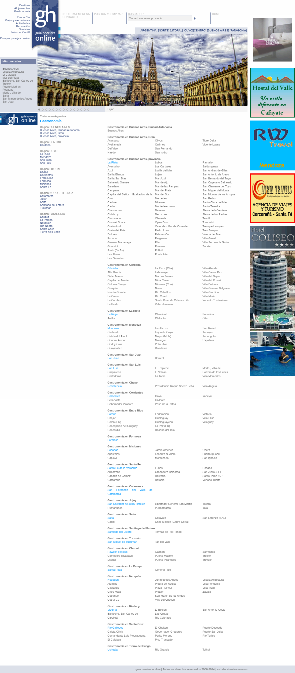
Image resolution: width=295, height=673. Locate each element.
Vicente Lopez (211, 144)
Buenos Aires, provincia (54, 136)
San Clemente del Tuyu (216, 186)
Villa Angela (209, 386)
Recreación (23, 26)
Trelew (6, 83)
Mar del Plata (10, 77)
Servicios (24, 29)
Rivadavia (161, 348)
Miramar (160, 202)
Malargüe (160, 340)
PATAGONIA (238, 30)
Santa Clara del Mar (214, 202)
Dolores (112, 234)
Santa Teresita (211, 206)
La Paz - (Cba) (164, 268)
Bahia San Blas (117, 178)
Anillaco (112, 318)
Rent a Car (23, 17)
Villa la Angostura (13, 71)
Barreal (159, 358)
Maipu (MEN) (163, 336)
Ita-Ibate (160, 400)
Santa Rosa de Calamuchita (172, 300)
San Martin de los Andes (17, 98)
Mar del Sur (162, 194)
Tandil (206, 218)
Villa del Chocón (165, 599)
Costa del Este (117, 230)
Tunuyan (207, 332)
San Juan (8, 101)
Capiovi (112, 457)
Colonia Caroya (117, 284)
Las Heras (161, 328)
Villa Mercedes (211, 376)
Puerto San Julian (213, 631)
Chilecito (160, 318)
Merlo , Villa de (11, 92)
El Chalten (161, 627)
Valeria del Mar (211, 234)
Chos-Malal (115, 591)
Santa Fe (45, 186)
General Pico (163, 569)
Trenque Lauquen (213, 226)
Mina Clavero (163, 280)
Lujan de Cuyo (164, 332)
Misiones (45, 183)
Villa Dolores (210, 284)
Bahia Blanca (116, 174)
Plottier (159, 591)
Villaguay (208, 421)
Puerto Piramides (165, 559)
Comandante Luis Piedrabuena (127, 635)
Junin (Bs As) (116, 250)
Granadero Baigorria (167, 471)
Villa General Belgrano (216, 288)
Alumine (113, 583)
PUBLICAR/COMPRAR (108, 13)
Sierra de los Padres (215, 214)
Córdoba (45, 144)
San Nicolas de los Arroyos (218, 194)
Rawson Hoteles (118, 551)
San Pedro (209, 198)
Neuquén (45, 222)
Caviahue (113, 587)
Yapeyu (207, 396)
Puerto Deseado (212, 627)
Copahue (113, 595)
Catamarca (47, 195)
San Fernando (163, 148)
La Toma (160, 376)
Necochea (161, 214)
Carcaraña (114, 479)
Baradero (113, 186)
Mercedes (161, 198)
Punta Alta (161, 254)
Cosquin (113, 288)
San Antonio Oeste (214, 609)
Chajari (112, 417)
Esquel (112, 559)
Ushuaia (113, 649)
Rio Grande (162, 649)
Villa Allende (210, 268)
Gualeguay (161, 417)
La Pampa (46, 219)
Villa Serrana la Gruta (215, 242)
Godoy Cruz (115, 344)
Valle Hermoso (164, 304)
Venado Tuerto (211, 479)
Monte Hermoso (164, 206)
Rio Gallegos (115, 627)
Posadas (7, 89)
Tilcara (206, 503)
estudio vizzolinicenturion (232, 669)
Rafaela (159, 479)
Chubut (44, 216)
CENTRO (199, 30)
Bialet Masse (115, 276)
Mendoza (45, 156)
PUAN (159, 250)
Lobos (158, 162)
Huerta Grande (117, 292)
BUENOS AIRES (218, 30)
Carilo (111, 206)
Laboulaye (161, 272)
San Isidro (161, 152)
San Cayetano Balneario (217, 182)
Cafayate (160, 517)
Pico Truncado (163, 639)
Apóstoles (114, 453)
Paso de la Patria (165, 404)
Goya (158, 396)
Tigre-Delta (209, 140)
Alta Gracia (114, 272)
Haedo (112, 152)
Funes (159, 467)
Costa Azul (114, 226)
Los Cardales (163, 166)
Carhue (112, 202)
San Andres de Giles (215, 170)
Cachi (111, 521)
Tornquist (208, 222)
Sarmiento (208, 551)
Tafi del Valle (162, 541)
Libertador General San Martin (173, 503)
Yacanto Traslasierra (215, 300)
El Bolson (160, 609)
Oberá (206, 449)
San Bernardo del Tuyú (216, 178)
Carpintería (114, 372)
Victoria (207, 413)
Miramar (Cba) (164, 284)
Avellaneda (114, 144)
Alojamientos (22, 8)
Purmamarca (163, 507)
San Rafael (209, 328)
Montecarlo (161, 457)
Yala (205, 507)
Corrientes (46, 174)
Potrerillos (161, 344)
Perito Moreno (163, 635)
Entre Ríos (46, 177)
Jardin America (164, 449)
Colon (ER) (114, 421)
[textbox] (160, 18)
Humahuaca (115, 507)
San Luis (45, 162)
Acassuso (114, 140)
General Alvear (117, 340)
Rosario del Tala (165, 429)
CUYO (188, 30)
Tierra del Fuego (50, 231)
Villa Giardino (210, 292)
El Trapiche (162, 368)
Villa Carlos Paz (212, 272)
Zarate (206, 246)
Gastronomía (22, 11)
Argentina (60, 116)
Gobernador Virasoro (120, 404)
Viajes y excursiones (17, 20)
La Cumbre (114, 300)
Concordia (114, 429)
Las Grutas (161, 613)
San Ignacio (209, 457)
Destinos (24, 5)
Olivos (159, 140)
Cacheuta (113, 332)
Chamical (160, 314)
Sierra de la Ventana (215, 210)
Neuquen (113, 579)
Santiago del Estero (52, 204)
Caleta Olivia (115, 631)
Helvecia (160, 475)
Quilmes (160, 144)
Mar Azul (160, 178)
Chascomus (115, 210)
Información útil (20, 32)
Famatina (208, 314)
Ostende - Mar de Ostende (171, 226)
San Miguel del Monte (215, 190)
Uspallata (208, 340)
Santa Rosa (115, 569)
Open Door (161, 222)
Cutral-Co (113, 599)
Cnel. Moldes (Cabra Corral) (172, 521)
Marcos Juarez (164, 276)
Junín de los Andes (166, 579)
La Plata (113, 162)
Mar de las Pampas (167, 186)
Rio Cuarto (161, 296)
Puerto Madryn (11, 86)
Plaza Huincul (163, 587)
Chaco (44, 171)
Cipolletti (113, 617)
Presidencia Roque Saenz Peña (174, 386)
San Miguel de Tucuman (122, 541)
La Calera (114, 296)
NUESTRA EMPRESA (76, 13)
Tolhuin (206, 649)
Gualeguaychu (164, 421)
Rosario (207, 467)
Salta (5, 95)
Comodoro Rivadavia (120, 555)
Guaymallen (115, 348)
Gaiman (160, 551)
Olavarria (160, 218)
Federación (162, 413)
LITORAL (176, 30)
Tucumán (45, 207)
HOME (216, 13)
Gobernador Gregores (168, 631)
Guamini (113, 246)
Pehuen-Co (162, 234)
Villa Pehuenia (211, 583)
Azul (110, 170)
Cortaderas (114, 376)
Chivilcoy (113, 214)
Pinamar (160, 246)
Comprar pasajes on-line (15, 38)
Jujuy (43, 198)
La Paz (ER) (162, 425)
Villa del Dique (211, 276)
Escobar (113, 238)
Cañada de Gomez (119, 475)
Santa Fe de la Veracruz (122, 467)
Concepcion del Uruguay (123, 425)
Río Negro (46, 225)
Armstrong (114, 471)
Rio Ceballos (162, 292)
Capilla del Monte (118, 280)
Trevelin (207, 559)
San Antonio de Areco (215, 174)
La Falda (113, 304)
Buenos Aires (10, 68)
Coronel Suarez (117, 222)
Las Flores (114, 254)
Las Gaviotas (116, 258)
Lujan (158, 174)
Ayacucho (114, 166)
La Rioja (45, 153)
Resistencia (115, 386)
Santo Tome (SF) (212, 475)
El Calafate (9, 74)
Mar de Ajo (161, 182)
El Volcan (160, 372)
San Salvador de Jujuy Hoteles (126, 503)
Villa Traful (208, 587)
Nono (158, 288)
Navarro (160, 210)
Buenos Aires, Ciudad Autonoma (60, 130)
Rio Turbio (208, 635)
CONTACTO (70, 16)
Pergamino (161, 238)
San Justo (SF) (211, 471)
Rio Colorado (163, 617)
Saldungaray (210, 166)
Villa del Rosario (212, 280)
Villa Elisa (208, 417)
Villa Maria (208, 296)
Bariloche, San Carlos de (17, 80)
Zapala (206, 591)
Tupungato (209, 336)
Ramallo (207, 162)
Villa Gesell (209, 238)
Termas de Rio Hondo (168, 531)
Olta (205, 318)
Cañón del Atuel (117, 336)
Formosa (45, 180)
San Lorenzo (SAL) (214, 517)
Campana (114, 190)
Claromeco (114, 218)
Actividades (23, 23)
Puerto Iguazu (211, 453)
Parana (112, 413)
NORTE (163, 30)
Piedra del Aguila (165, 583)
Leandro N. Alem (165, 453)
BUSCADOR (136, 13)
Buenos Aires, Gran (52, 133)
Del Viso (113, 148)
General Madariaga (119, 242)
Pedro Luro (161, 230)
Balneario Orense (118, 182)
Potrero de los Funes (215, 372)
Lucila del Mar (163, 170)
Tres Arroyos (210, 230)
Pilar (157, 242)
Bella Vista (114, 400)
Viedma (112, 609)
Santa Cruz (47, 228)
